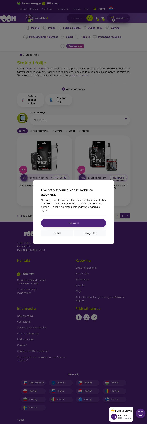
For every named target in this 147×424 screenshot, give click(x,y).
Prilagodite (90, 233)
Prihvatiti (73, 223)
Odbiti (57, 233)
